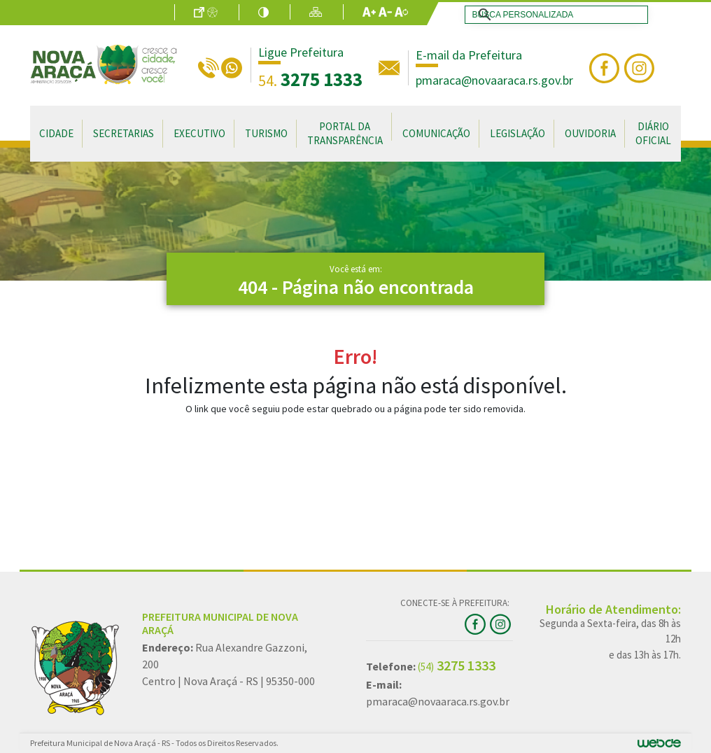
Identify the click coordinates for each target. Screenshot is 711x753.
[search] (553, 14)
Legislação (517, 133)
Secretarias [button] (123, 133)
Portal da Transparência (345, 133)
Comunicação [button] (436, 133)
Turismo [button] (266, 133)
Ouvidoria (590, 133)
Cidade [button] (56, 133)
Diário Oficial (653, 133)
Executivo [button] (199, 133)
